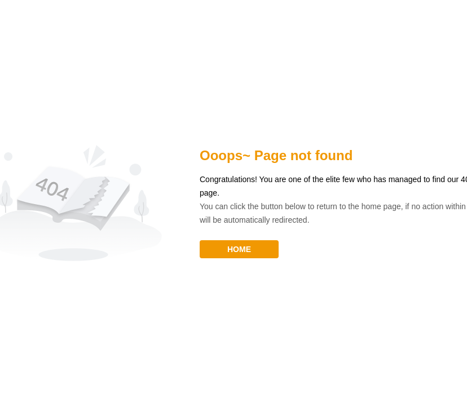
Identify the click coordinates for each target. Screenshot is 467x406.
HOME (239, 249)
